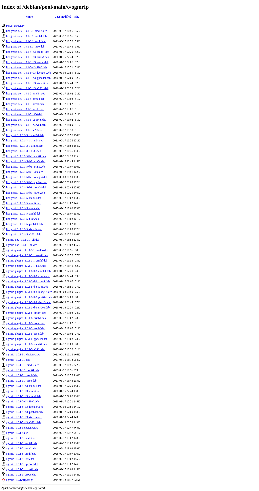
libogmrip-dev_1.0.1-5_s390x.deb (25, 130)
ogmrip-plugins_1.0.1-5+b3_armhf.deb (28, 281)
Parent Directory (15, 25)
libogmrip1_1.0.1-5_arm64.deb (23, 203)
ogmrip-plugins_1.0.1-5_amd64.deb (26, 312)
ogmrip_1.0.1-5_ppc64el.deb (22, 464)
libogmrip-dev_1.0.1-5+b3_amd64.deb (27, 51)
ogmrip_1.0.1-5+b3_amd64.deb (23, 385)
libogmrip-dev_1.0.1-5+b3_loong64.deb (28, 72)
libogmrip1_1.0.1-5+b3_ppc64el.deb (26, 182)
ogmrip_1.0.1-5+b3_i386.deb (22, 401)
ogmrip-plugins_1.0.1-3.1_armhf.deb (26, 260)
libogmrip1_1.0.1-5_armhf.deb (23, 213)
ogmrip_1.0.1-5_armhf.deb (21, 453)
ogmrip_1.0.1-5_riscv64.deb (22, 469)
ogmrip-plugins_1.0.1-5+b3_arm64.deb (28, 276)
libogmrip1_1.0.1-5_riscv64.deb (24, 229)
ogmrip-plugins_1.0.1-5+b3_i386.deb (27, 286)
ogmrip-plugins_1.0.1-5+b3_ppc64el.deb (29, 297)
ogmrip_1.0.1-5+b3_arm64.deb (23, 391)
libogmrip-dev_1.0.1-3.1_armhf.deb (26, 41)
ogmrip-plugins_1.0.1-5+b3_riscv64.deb (28, 302)
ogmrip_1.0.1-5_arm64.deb (21, 443)
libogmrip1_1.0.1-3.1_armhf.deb (24, 145)
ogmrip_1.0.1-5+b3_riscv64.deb (24, 417)
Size (76, 16)
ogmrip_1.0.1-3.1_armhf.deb (22, 375)
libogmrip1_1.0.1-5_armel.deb (23, 208)
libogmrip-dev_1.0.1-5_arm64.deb (25, 98)
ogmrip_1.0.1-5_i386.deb (20, 458)
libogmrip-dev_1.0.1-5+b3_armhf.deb (27, 62)
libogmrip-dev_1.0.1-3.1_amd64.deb (26, 30)
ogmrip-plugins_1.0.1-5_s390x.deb (25, 349)
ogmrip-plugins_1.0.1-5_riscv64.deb (26, 344)
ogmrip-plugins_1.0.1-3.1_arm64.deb (27, 255)
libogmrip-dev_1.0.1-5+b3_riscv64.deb (28, 83)
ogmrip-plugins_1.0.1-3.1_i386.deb (26, 265)
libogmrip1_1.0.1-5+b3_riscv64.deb (26, 187)
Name (29, 16)
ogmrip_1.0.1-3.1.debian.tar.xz (23, 354)
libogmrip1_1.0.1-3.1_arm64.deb (24, 140)
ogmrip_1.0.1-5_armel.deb (21, 448)
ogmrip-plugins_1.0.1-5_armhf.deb (25, 328)
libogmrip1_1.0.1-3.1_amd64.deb (25, 135)
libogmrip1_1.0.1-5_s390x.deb (23, 234)
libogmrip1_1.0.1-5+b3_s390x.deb (25, 192)
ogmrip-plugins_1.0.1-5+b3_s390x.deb (28, 307)
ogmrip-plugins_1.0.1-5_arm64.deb (26, 317)
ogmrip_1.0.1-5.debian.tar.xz (22, 427)
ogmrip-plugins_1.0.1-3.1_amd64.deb (27, 250)
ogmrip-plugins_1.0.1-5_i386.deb (25, 333)
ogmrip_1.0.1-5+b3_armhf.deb (23, 396)
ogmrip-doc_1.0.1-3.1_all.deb (22, 239)
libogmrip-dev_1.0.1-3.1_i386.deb (25, 46)
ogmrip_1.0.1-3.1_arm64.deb (22, 370)
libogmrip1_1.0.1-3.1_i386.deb (23, 150)
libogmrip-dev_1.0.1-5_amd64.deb (25, 93)
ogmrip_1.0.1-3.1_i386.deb (21, 380)
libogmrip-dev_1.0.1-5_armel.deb (25, 103)
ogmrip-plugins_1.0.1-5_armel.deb (25, 323)
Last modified (63, 16)
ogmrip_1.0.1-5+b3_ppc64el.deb (24, 411)
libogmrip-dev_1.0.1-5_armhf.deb (25, 109)
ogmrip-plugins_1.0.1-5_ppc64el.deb (27, 338)
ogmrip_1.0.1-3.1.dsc (18, 359)
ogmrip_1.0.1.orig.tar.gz (19, 479)
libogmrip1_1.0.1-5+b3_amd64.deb (26, 156)
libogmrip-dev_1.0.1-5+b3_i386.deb (26, 67)
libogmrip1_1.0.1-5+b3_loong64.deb (26, 177)
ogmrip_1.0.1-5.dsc (17, 432)
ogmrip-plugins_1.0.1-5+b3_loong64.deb (29, 291)
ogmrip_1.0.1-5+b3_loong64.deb (24, 406)
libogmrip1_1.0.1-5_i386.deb (22, 218)
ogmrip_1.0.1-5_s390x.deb (21, 474)
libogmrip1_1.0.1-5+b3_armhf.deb (25, 166)
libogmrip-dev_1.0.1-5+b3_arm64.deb (27, 57)
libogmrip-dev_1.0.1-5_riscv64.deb (26, 124)
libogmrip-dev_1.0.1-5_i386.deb (24, 114)
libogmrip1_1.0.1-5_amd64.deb (23, 197)
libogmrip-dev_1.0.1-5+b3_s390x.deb (27, 88)
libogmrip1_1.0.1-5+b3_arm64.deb (25, 161)
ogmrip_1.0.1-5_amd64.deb (21, 438)
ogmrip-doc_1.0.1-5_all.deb (21, 244)
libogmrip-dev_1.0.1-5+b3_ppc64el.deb (28, 77)
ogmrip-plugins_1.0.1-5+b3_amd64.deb (28, 271)
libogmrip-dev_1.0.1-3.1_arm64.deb (26, 36)
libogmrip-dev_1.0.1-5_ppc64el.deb (26, 119)
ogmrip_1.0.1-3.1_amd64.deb (22, 364)
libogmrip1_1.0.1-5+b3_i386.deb (24, 171)
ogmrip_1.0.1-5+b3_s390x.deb (23, 422)
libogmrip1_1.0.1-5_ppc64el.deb (24, 224)
